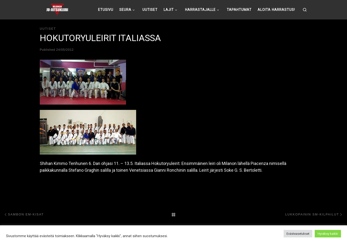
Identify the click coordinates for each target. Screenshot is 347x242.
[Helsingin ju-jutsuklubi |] (57, 9)
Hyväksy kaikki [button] (328, 233)
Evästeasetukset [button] (298, 233)
